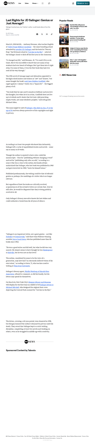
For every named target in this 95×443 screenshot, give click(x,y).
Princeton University (22, 266)
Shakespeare (48, 250)
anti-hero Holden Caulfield (35, 81)
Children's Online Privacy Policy (48, 436)
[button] (49, 3)
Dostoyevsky (20, 236)
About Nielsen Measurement (74, 436)
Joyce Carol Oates (19, 239)
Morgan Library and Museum (39, 282)
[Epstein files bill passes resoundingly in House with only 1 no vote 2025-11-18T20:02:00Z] (74, 28)
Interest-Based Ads (61, 436)
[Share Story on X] (42, 34)
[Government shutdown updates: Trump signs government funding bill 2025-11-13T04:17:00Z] (74, 40)
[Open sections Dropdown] (42, 3)
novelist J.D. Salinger (23, 49)
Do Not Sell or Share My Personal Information (44, 438)
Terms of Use (85, 436)
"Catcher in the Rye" (35, 52)
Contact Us (59, 438)
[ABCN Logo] (9, 3)
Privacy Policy (20, 436)
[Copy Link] (52, 34)
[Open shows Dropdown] (35, 3)
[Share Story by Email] (47, 34)
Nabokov (9, 236)
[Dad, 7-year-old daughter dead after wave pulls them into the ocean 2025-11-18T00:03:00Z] (74, 63)
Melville (11, 252)
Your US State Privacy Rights (31, 436)
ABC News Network (11, 436)
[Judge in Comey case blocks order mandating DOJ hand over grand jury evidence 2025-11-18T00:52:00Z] (74, 52)
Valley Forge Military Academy (19, 46)
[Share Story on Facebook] (37, 34)
